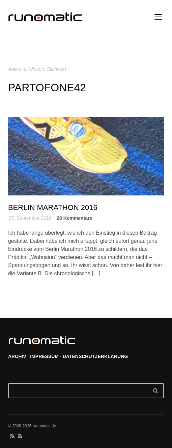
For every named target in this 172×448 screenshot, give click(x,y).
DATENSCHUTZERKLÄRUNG (95, 356)
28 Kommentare (74, 218)
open (158, 17)
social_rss (12, 436)
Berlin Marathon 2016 (52, 207)
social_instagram (20, 436)
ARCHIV (17, 356)
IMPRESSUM (44, 356)
